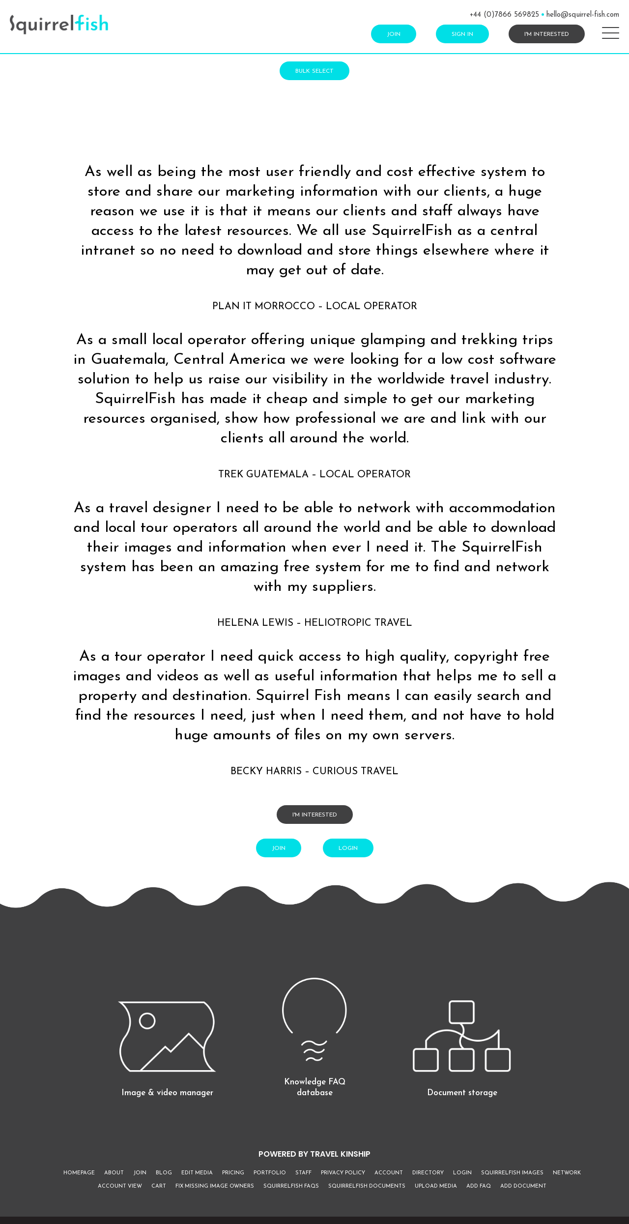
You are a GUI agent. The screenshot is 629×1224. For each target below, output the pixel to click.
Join (393, 34)
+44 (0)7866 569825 (504, 15)
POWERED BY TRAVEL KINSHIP (314, 1154)
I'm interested (546, 34)
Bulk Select (314, 71)
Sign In (462, 34)
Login (348, 848)
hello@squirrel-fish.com (582, 15)
